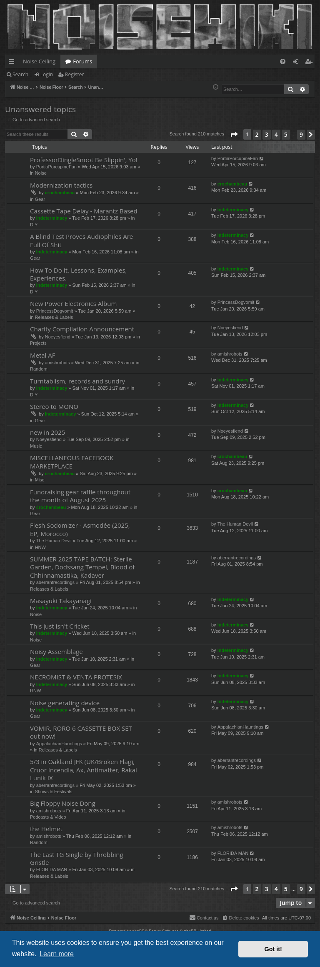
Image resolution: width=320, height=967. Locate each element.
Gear (40, 199)
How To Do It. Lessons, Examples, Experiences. (78, 274)
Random (39, 368)
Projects (38, 343)
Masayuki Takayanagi (61, 600)
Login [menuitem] (297, 63)
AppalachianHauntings (59, 743)
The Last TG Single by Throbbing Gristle (76, 858)
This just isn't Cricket (60, 626)
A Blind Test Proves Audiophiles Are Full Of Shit (81, 240)
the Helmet (46, 828)
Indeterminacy (52, 217)
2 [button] (257, 134)
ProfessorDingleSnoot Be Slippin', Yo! (84, 159)
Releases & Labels (54, 317)
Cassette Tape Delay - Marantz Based (84, 211)
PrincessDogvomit (54, 310)
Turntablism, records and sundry (77, 381)
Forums (82, 61)
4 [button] (276, 134)
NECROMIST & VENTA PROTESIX (76, 677)
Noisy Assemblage (56, 651)
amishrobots (57, 362)
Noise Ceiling (39, 61)
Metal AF (42, 355)
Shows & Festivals (53, 791)
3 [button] (266, 134)
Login (46, 74)
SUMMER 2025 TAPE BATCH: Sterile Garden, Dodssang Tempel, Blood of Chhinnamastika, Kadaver (82, 567)
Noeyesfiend (57, 336)
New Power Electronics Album (73, 303)
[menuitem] (282, 61)
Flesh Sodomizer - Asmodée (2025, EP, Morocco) (80, 529)
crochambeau (60, 192)
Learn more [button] (57, 953)
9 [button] (301, 134)
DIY (34, 224)
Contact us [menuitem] (204, 917)
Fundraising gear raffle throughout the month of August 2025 (80, 496)
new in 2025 (47, 432)
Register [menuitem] (310, 63)
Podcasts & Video (48, 816)
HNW (40, 547)
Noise (41, 172)
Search (20, 74)
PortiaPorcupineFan (56, 166)
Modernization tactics (61, 185)
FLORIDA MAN (52, 869)
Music (36, 445)
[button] (234, 135)
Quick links (13, 63)
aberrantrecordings (55, 582)
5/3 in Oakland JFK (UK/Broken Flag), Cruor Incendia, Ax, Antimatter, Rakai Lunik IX (83, 769)
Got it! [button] (273, 949)
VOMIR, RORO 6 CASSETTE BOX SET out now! (81, 732)
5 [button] (286, 134)
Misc (40, 479)
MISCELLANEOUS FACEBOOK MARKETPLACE (71, 461)
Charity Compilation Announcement (82, 329)
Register (74, 74)
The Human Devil (54, 540)
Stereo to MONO (54, 406)
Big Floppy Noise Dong (62, 803)
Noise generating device (65, 703)
